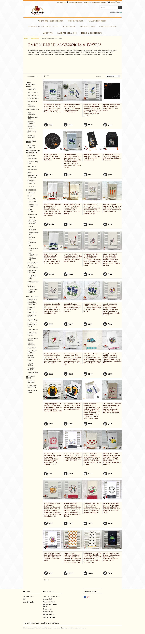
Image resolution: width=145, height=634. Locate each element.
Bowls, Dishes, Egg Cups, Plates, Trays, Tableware (32, 302)
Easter (31, 227)
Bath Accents (32, 89)
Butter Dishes (32, 312)
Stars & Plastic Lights (32, 391)
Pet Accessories (33, 282)
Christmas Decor (108, 27)
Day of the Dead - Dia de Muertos (32, 222)
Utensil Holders (33, 373)
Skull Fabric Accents (31, 122)
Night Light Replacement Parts (33, 277)
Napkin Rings (32, 332)
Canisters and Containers (32, 316)
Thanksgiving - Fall (33, 249)
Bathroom (31, 193)
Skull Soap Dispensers (31, 137)
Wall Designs (32, 186)
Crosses (30, 196)
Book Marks (31, 156)
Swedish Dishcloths (31, 356)
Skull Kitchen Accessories (32, 127)
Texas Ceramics (28, 596)
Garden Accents (33, 95)
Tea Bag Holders (30, 364)
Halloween (32, 230)
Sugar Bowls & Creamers (32, 351)
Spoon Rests (32, 348)
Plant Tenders (31, 210)
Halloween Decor (97, 21)
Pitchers (30, 335)
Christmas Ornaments (31, 382)
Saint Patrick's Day (33, 254)
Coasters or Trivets (31, 308)
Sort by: (98, 76)
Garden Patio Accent (33, 205)
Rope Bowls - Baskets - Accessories (32, 181)
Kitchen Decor (87, 27)
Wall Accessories (31, 105)
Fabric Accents (32, 92)
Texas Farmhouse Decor (50, 21)
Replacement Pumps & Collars (33, 291)
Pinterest (88, 597)
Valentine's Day (32, 259)
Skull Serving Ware (32, 132)
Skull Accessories (31, 113)
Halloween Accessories (31, 146)
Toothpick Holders (31, 369)
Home (26, 38)
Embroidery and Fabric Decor (43, 27)
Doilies (30, 172)
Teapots (30, 360)
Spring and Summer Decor (32, 243)
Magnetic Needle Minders (33, 267)
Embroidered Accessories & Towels (32, 324)
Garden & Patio (33, 199)
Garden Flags (32, 169)
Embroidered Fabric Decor (32, 386)
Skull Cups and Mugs (32, 118)
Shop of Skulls (75, 21)
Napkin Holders (33, 329)
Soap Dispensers (31, 285)
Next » (50, 76)
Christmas (32, 217)
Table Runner (32, 159)
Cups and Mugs (33, 320)
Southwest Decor (32, 238)
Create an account (99, 2)
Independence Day (33, 233)
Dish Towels (32, 166)
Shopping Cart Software (69, 628)
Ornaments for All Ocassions (33, 176)
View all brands (28, 602)
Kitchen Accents (33, 98)
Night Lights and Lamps (32, 271)
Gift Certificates (75, 2)
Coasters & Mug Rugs (33, 162)
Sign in (86, 2)
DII (24, 599)
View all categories (49, 617)
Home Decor (69, 27)
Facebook (85, 597)
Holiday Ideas (32, 214)
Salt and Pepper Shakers (33, 339)
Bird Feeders (33, 202)
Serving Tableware (31, 344)
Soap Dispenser (33, 101)
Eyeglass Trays (33, 263)
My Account (61, 2)
